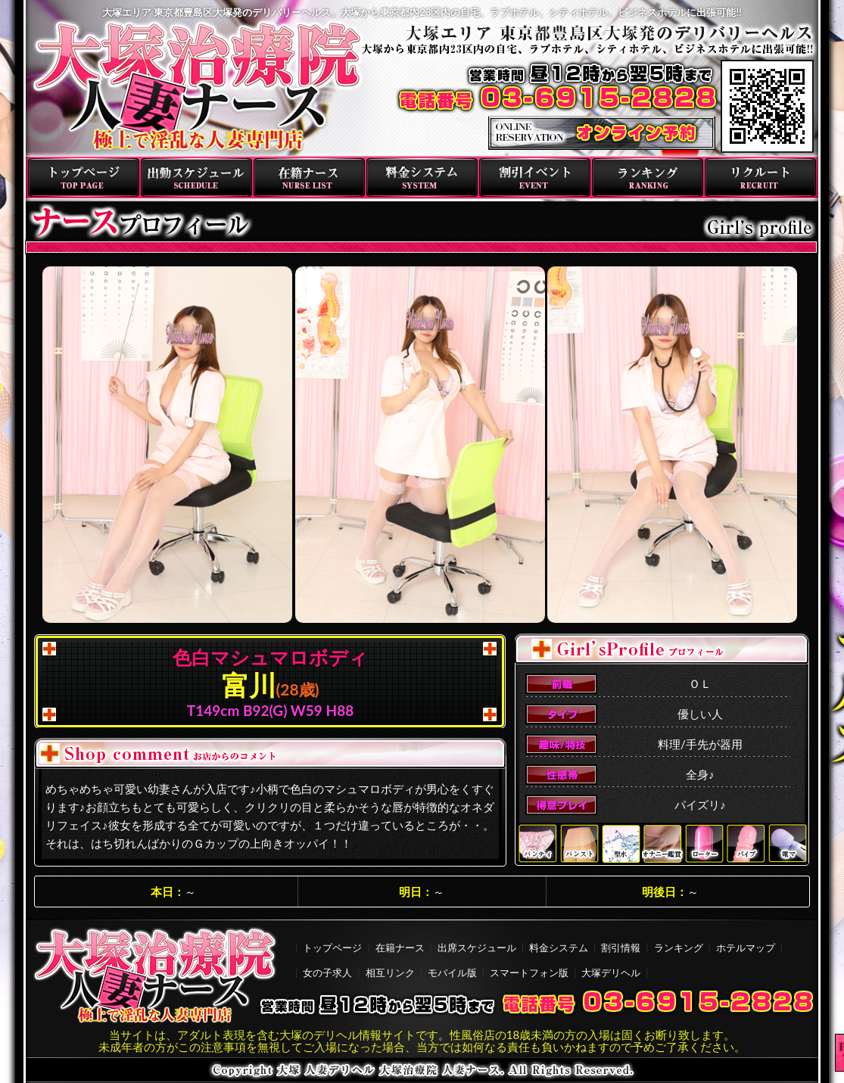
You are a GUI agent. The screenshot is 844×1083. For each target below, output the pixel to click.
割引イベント (534, 177)
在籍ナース (309, 177)
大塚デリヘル (610, 972)
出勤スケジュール (196, 177)
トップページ (83, 177)
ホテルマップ (745, 947)
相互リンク (390, 972)
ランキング (647, 177)
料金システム (422, 177)
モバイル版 (452, 972)
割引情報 (620, 947)
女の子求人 (327, 972)
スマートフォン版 (529, 972)
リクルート (760, 177)
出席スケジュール (477, 947)
